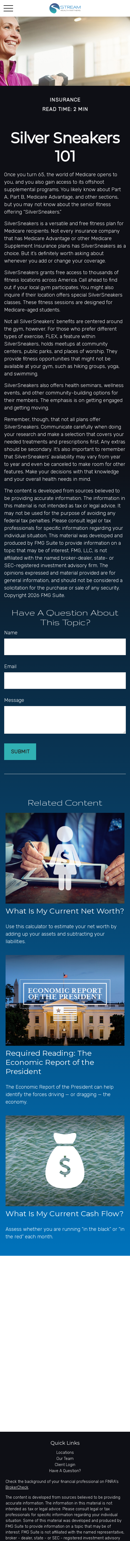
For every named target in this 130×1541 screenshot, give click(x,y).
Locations (65, 1452)
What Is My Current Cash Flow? (65, 1213)
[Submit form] (20, 751)
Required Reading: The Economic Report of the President (50, 1062)
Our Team (65, 1458)
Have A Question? (65, 1471)
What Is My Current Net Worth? (65, 910)
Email (10, 666)
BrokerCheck (17, 1487)
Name (11, 633)
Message (14, 700)
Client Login (65, 1464)
